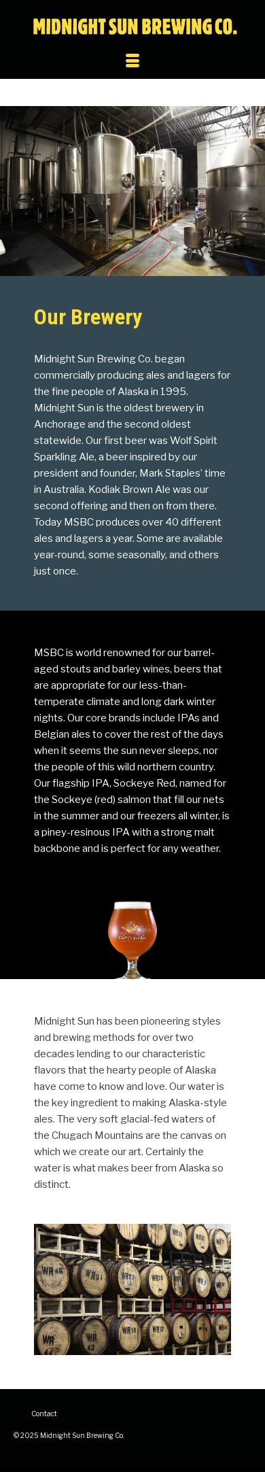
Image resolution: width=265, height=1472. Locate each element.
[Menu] (132, 62)
